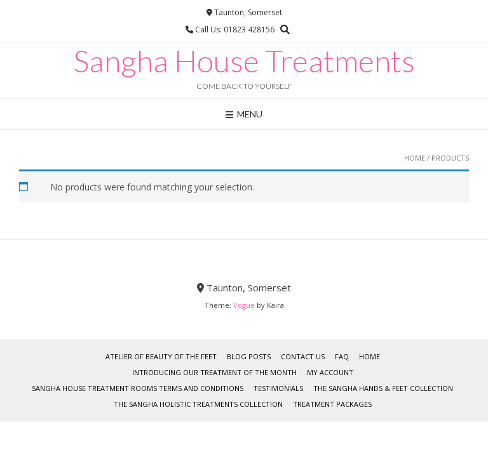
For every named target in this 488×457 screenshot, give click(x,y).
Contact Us (303, 356)
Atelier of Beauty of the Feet (161, 356)
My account (330, 372)
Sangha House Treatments (244, 61)
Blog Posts (249, 356)
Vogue (244, 305)
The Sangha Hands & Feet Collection (383, 388)
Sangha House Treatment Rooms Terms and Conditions (137, 388)
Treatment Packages (332, 404)
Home (414, 157)
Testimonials (278, 388)
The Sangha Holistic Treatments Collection (198, 404)
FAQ (342, 356)
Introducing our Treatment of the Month (214, 372)
